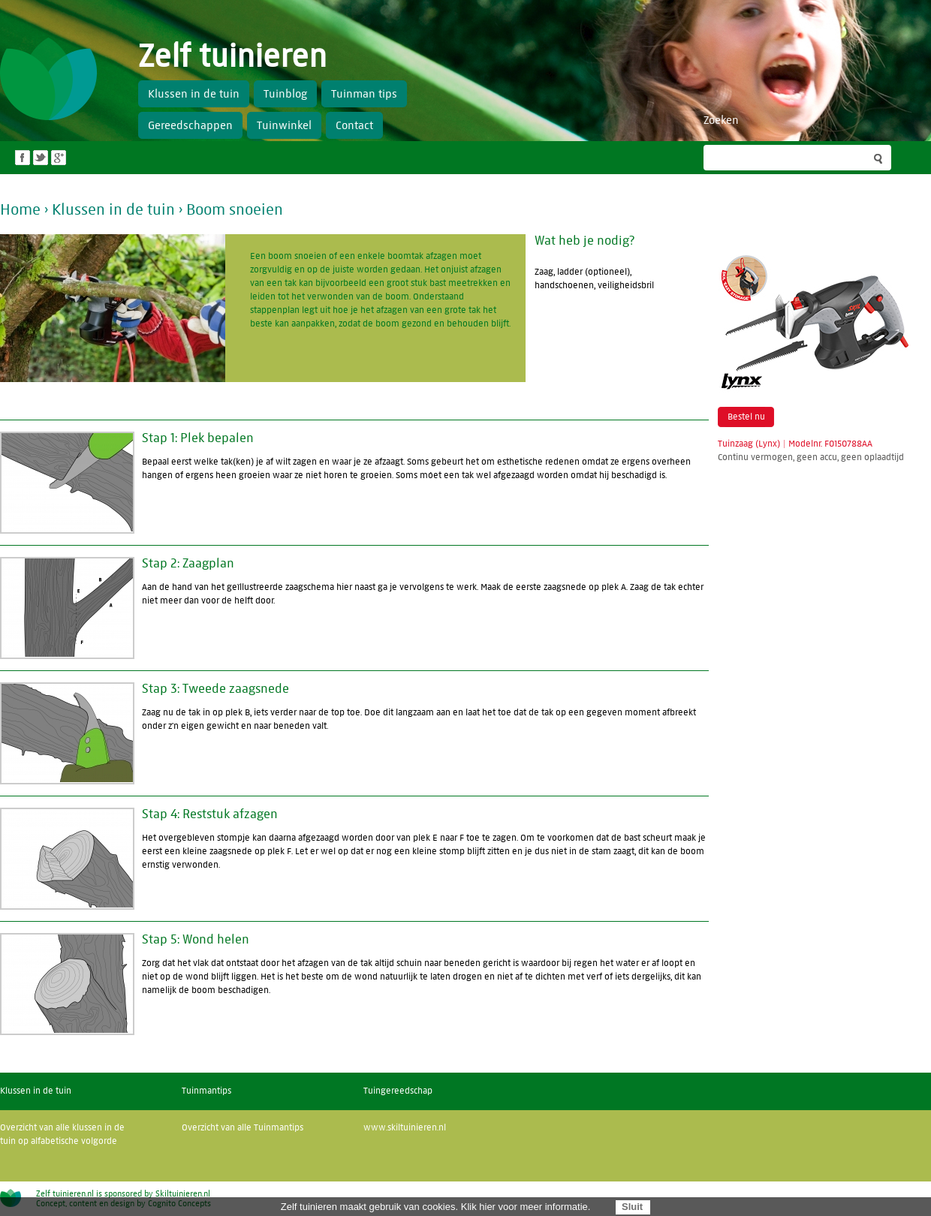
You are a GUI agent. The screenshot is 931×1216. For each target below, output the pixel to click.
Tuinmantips (206, 1090)
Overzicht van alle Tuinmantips (242, 1127)
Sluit (632, 1206)
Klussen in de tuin (113, 209)
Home (20, 209)
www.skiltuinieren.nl (404, 1127)
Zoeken (721, 120)
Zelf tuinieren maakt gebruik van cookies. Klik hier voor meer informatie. (436, 1206)
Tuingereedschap (397, 1090)
